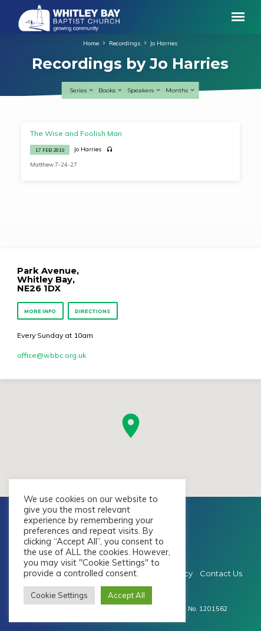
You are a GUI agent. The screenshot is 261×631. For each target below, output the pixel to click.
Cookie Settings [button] (59, 595)
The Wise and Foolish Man (76, 133)
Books (110, 90)
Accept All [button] (126, 595)
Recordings (124, 43)
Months (181, 90)
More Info (40, 311)
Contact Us (221, 573)
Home (91, 43)
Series (82, 90)
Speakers (144, 90)
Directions (92, 311)
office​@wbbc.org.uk (51, 355)
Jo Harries (163, 43)
